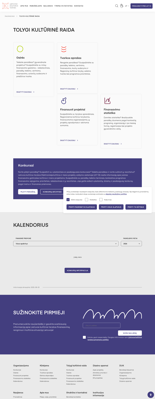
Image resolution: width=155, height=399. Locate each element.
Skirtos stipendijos (47, 318)
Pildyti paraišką (28, 140)
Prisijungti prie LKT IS (141, 6)
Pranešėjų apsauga (100, 353)
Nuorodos (97, 368)
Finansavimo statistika (21, 321)
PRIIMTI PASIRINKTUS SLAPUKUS (82, 207)
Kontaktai (78, 6)
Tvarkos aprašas (46, 315)
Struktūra (43, 345)
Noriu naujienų (132, 273)
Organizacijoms (125, 315)
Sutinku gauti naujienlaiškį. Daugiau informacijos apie (112, 281)
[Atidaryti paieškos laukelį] (117, 5)
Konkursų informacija (77, 218)
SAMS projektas (72, 360)
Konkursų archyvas (52, 140)
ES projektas (98, 320)
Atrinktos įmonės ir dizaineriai (100, 316)
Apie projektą (98, 312)
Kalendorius (17, 324)
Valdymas (44, 342)
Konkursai (17, 312)
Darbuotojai (70, 342)
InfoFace (100, 388)
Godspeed (79, 388)
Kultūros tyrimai (72, 354)
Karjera (42, 362)
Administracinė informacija (103, 342)
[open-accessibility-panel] (151, 395)
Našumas (105, 199)
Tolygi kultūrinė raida (127, 321)
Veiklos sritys (98, 356)
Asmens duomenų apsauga (103, 345)
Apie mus (24, 6)
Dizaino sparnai (125, 324)
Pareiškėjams (36, 6)
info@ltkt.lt (96, 380)
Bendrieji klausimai (126, 312)
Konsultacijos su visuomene (103, 348)
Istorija (42, 356)
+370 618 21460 (79, 380)
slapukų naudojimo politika (116, 194)
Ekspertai (43, 351)
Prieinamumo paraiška (102, 365)
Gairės (15, 315)
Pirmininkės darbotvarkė (49, 348)
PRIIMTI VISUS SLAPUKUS (112, 207)
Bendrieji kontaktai (73, 339)
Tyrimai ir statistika (63, 6)
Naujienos (48, 6)
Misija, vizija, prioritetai (48, 339)
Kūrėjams (123, 318)
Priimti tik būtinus (137, 207)
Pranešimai (17, 339)
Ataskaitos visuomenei (48, 359)
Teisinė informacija (100, 359)
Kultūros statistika (73, 357)
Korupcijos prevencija (101, 351)
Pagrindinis (10, 16)
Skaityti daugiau (24, 92)
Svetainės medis (57, 388)
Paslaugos (97, 362)
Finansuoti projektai (20, 318)
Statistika (91, 199)
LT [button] (126, 6)
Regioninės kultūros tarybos (50, 353)
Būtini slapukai (74, 199)
